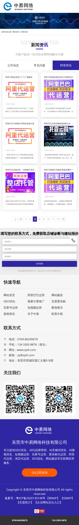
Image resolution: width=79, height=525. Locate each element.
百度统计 (25, 502)
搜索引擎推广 (36, 301)
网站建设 (57, 295)
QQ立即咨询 (39, 472)
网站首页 (16, 32)
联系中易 (57, 314)
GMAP (67, 498)
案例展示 (57, 307)
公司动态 (13, 65)
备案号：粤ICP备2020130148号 (25, 498)
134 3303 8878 (59, 520)
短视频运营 (35, 307)
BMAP (53, 498)
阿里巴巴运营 (36, 295)
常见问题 (39, 65)
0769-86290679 (19, 520)
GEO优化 (9, 301)
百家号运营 (11, 307)
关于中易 (33, 314)
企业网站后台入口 (48, 502)
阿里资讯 (66, 65)
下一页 (60, 219)
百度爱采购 (58, 301)
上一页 (18, 219)
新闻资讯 (9, 314)
